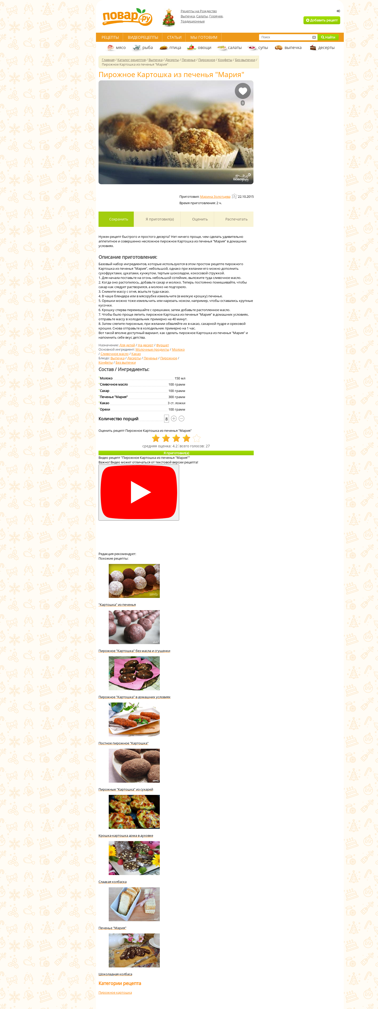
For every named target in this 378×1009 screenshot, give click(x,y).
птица (175, 47)
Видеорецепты (143, 37)
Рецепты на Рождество (199, 11)
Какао (136, 353)
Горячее (216, 16)
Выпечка (188, 16)
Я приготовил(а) (159, 219)
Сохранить (118, 219)
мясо (121, 47)
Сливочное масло (115, 353)
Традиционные (193, 21)
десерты (326, 47)
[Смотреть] (139, 492)
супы (263, 47)
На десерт (145, 345)
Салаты (202, 16)
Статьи (174, 37)
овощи (204, 47)
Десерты (134, 358)
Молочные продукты (152, 349)
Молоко (178, 349)
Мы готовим (203, 37)
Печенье (150, 358)
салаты (235, 47)
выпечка (293, 47)
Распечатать (236, 219)
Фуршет (162, 345)
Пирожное (168, 358)
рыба (147, 47)
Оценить (199, 219)
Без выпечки (126, 362)
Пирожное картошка (115, 992)
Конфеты (106, 362)
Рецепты (110, 37)
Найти (328, 37)
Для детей (127, 345)
